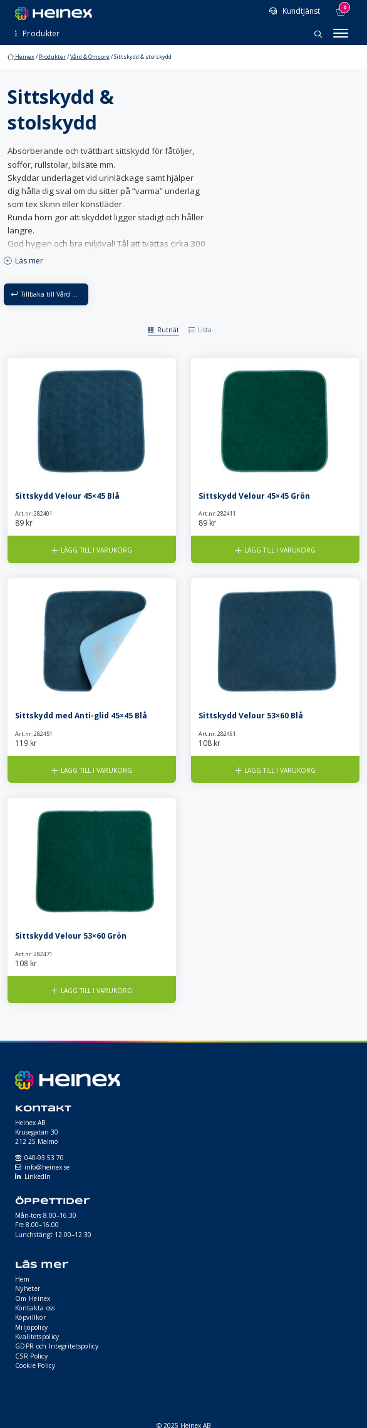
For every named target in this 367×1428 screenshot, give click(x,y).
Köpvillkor (30, 1317)
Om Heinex (33, 1298)
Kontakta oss (35, 1307)
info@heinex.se (47, 1167)
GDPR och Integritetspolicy (56, 1346)
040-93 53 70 (44, 1157)
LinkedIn (37, 1176)
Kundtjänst (300, 11)
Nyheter (27, 1288)
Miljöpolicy (31, 1327)
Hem (22, 1279)
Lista (205, 330)
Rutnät (168, 330)
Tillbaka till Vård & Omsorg (54, 294)
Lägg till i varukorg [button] (96, 550)
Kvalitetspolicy (37, 1336)
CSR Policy (31, 1356)
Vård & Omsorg (90, 57)
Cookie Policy (35, 1365)
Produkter (52, 57)
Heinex (21, 57)
